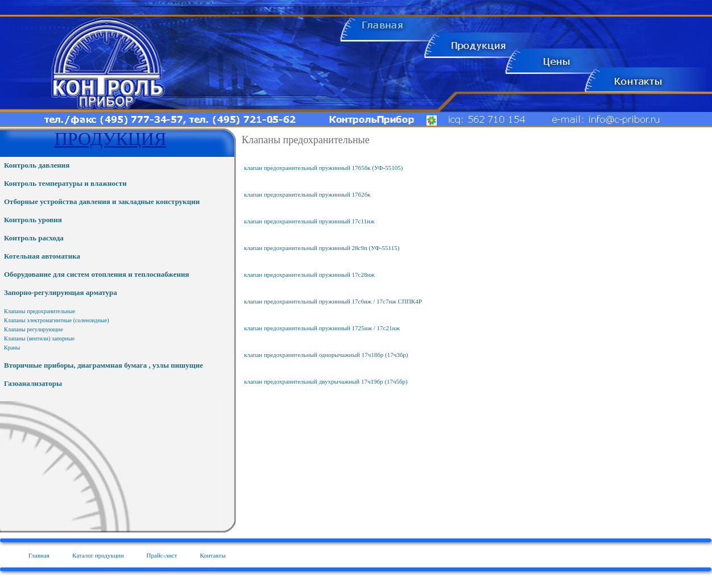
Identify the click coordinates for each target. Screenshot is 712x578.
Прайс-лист (162, 555)
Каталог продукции (98, 555)
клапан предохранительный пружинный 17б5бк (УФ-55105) (323, 167)
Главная (38, 555)
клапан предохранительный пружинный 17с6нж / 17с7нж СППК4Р (333, 301)
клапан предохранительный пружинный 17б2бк (307, 194)
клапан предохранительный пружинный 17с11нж (309, 221)
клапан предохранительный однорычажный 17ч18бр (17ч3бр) (326, 354)
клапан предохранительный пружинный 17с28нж (309, 274)
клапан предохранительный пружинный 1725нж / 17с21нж (322, 328)
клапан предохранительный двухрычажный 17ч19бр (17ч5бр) (326, 381)
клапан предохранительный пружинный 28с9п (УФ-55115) (321, 247)
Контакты (212, 555)
